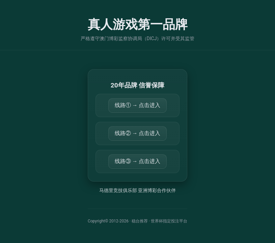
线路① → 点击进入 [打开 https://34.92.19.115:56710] (138, 105)
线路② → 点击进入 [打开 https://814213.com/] (138, 133)
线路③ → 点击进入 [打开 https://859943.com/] (138, 161)
